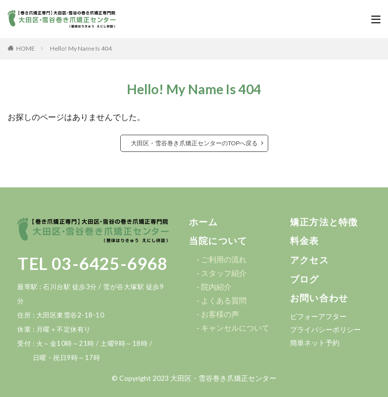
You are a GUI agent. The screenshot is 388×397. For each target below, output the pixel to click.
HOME (25, 48)
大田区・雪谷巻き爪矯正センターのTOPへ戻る (194, 143)
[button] (203, 222)
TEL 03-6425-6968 (93, 263)
